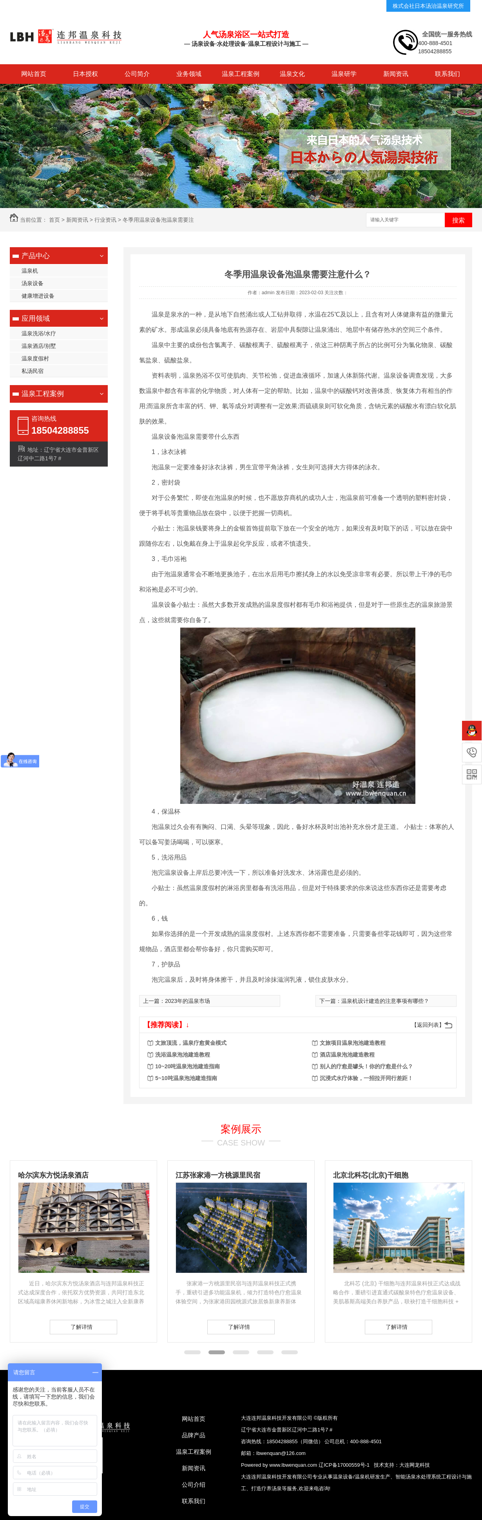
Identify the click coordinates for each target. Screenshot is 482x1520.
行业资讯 (105, 220)
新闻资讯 (395, 74)
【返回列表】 (427, 1025)
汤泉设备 (32, 283)
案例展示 (241, 1129)
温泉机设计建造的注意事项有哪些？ (385, 1001)
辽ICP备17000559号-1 (344, 1465)
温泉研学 (344, 74)
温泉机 (30, 271)
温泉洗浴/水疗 (39, 333)
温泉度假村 (35, 358)
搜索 (458, 220)
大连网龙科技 (414, 1465)
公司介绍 (193, 1484)
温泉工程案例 (240, 74)
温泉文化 (292, 74)
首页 (54, 220)
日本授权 (85, 74)
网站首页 (33, 74)
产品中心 (36, 256)
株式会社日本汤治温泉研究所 (428, 6)
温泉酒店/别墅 (39, 346)
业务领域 (188, 74)
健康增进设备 (38, 296)
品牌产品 (193, 1435)
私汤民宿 (32, 371)
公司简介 (137, 74)
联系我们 (447, 74)
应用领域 (36, 318)
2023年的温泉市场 (187, 1001)
